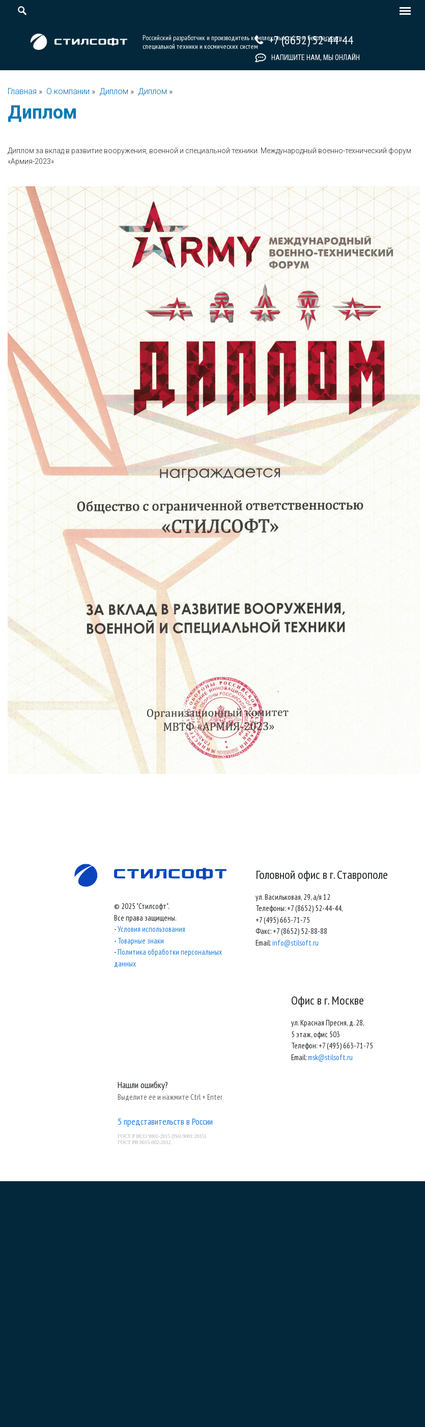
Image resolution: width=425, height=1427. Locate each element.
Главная (22, 91)
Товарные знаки (141, 941)
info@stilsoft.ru (295, 943)
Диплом (114, 91)
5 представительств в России (165, 1121)
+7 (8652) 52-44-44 (311, 40)
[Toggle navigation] (402, 12)
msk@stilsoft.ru (330, 1057)
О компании (68, 91)
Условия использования (151, 929)
